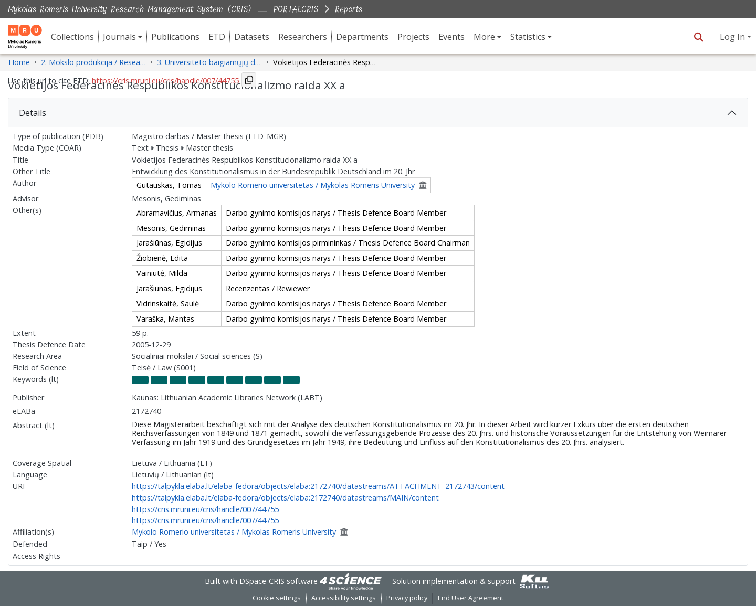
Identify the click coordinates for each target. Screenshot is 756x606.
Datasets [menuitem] (251, 36)
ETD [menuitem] (216, 36)
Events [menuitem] (451, 36)
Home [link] (19, 62)
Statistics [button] (527, 36)
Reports (348, 9)
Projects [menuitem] (413, 36)
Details (32, 113)
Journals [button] (119, 36)
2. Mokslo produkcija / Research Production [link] (93, 62)
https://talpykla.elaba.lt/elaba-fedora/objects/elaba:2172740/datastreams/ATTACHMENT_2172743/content (318, 486)
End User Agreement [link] (470, 597)
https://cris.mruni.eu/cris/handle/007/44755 (205, 509)
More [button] (484, 36)
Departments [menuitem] (362, 36)
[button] (698, 36)
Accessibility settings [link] (343, 597)
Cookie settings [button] (277, 597)
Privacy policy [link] (406, 597)
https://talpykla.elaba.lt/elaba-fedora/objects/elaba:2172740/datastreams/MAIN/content (285, 498)
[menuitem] (122, 36)
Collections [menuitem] (72, 36)
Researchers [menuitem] (302, 36)
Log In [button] (733, 36)
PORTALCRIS (295, 9)
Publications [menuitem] (175, 36)
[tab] (378, 112)
